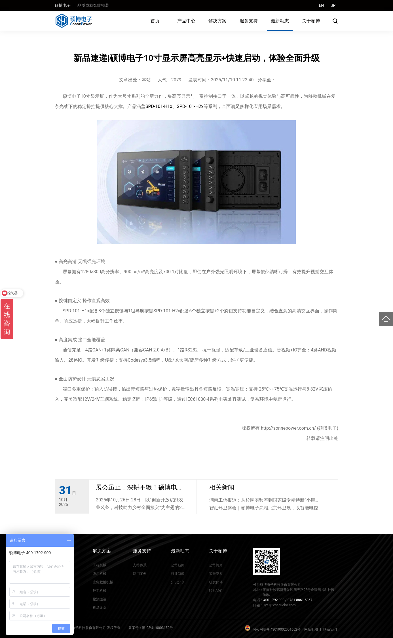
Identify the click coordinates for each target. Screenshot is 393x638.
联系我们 (216, 591)
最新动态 (280, 21)
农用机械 (99, 574)
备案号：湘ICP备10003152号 (150, 628)
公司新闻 (178, 565)
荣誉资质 (216, 574)
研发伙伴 (216, 582)
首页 (155, 21)
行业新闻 (178, 574)
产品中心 (186, 21)
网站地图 (311, 629)
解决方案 (217, 21)
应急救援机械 (103, 582)
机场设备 (99, 608)
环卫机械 (99, 591)
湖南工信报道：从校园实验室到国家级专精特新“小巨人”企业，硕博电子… (262, 500)
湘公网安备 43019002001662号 (277, 629)
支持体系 (140, 565)
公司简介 (216, 565)
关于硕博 (311, 21)
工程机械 (99, 565)
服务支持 (249, 21)
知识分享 (178, 582)
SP (333, 5)
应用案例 (140, 574)
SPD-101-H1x (158, 106)
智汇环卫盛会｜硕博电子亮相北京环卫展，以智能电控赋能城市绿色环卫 (266, 508)
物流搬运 (99, 599)
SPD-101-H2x (190, 106)
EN (321, 5)
